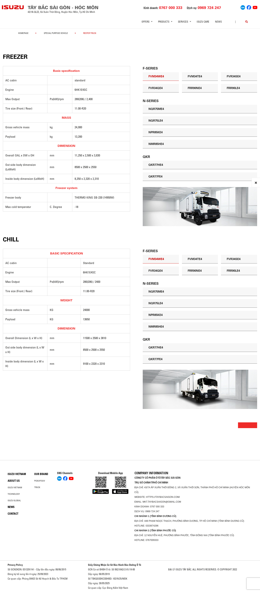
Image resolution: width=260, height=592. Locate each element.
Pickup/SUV (39, 480)
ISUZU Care (203, 21)
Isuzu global (14, 500)
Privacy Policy (15, 564)
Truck (37, 487)
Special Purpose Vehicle (56, 33)
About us (14, 480)
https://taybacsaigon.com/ (163, 497)
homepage (23, 33)
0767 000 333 (157, 506)
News (218, 21)
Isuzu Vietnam (17, 474)
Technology (14, 494)
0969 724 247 (152, 511)
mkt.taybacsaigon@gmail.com (162, 501)
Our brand (41, 474)
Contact (13, 513)
